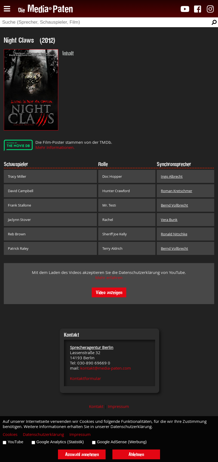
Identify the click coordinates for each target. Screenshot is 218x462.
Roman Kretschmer (176, 190)
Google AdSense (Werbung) (122, 442)
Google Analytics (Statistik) (60, 442)
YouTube (15, 442)
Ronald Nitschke (174, 234)
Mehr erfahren (108, 277)
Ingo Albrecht (172, 176)
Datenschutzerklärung (43, 434)
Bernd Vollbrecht (174, 205)
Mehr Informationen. (55, 147)
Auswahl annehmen (82, 454)
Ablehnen (136, 454)
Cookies (10, 434)
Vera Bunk (169, 219)
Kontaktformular (85, 378)
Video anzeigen (109, 292)
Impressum (118, 406)
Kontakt (96, 406)
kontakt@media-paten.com (105, 368)
